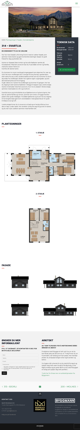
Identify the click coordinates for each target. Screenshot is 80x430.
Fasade (19, 40)
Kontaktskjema (28, 40)
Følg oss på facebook (9, 414)
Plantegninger (11, 40)
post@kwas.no (12, 411)
